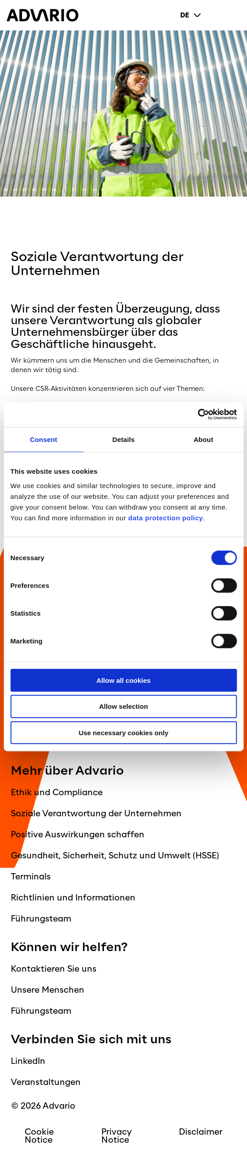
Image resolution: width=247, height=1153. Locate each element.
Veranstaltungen (46, 1082)
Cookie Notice (39, 1136)
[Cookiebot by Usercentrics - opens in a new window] (197, 414)
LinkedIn (28, 1061)
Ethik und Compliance (57, 793)
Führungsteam (41, 919)
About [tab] (203, 439)
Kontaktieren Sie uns (53, 969)
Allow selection (123, 706)
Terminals (31, 877)
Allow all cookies (123, 680)
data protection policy (164, 517)
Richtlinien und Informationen (73, 898)
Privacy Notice (116, 1136)
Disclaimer (200, 1132)
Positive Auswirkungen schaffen (77, 835)
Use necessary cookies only (123, 733)
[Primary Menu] (233, 15)
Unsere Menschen (47, 990)
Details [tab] (124, 439)
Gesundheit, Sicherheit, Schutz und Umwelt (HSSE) (115, 856)
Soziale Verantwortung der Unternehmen (96, 814)
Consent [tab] (43, 439)
